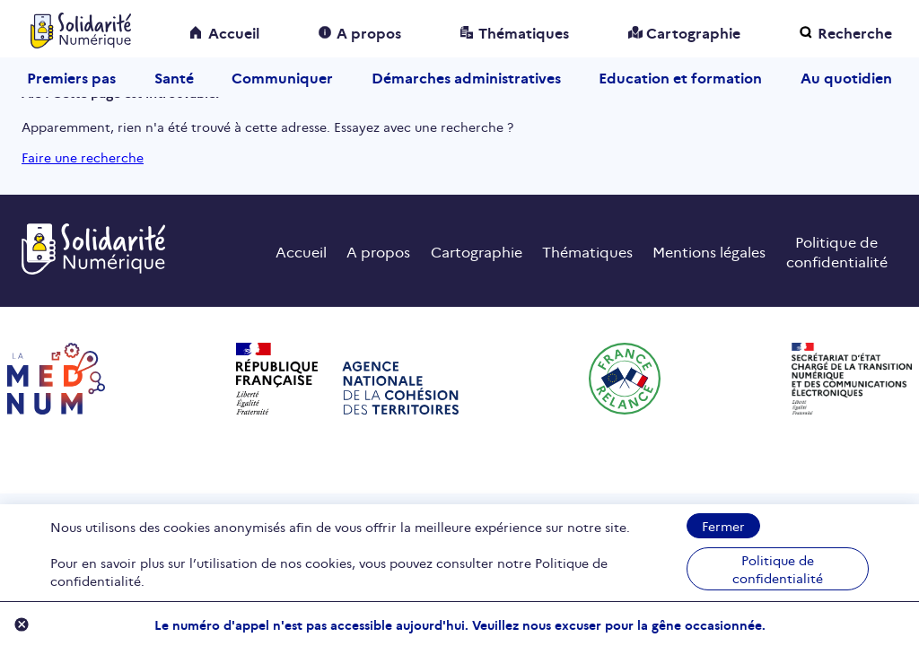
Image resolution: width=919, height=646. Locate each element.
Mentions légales (709, 251)
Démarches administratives (466, 77)
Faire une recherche (83, 157)
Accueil (233, 32)
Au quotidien (846, 77)
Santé (174, 77)
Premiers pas (71, 77)
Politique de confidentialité (777, 569)
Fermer (723, 526)
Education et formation (680, 77)
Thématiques (523, 32)
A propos (369, 32)
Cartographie (693, 32)
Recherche (855, 32)
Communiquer (282, 77)
